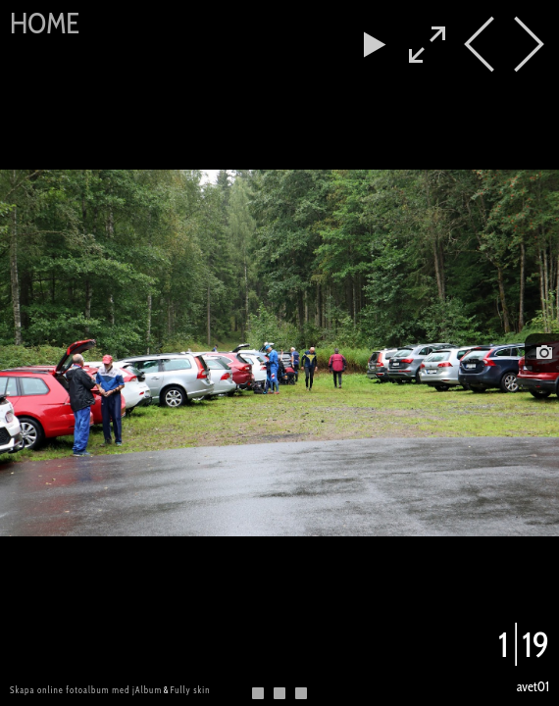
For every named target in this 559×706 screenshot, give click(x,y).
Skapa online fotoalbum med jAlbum (86, 689)
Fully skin (190, 689)
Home (44, 23)
